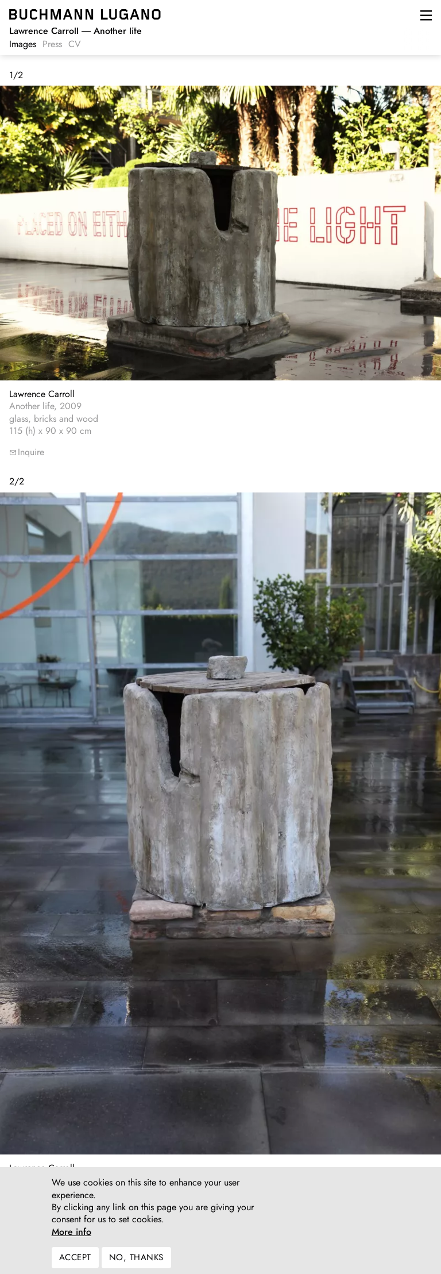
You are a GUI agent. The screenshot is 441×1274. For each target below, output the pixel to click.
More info (71, 1239)
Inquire (31, 452)
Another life (75, 30)
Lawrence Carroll (42, 394)
